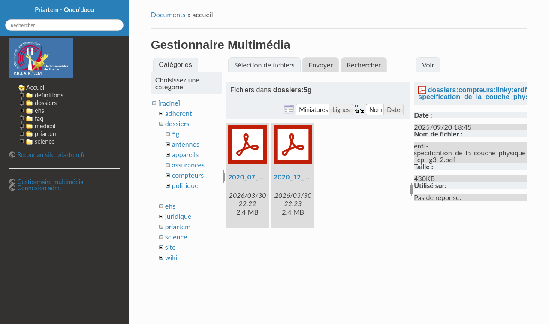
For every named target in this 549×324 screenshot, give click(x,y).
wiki (171, 257)
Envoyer (320, 65)
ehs (170, 206)
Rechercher (363, 65)
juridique (178, 216)
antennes (185, 144)
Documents (168, 14)
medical (45, 126)
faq (39, 118)
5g (176, 134)
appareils (185, 154)
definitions (49, 95)
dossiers (177, 123)
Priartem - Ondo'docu (64, 9)
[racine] (169, 103)
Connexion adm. (39, 187)
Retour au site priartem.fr (51, 154)
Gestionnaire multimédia (50, 181)
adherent (178, 113)
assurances (188, 164)
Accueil (36, 87)
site (170, 247)
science (176, 237)
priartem (178, 226)
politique (185, 185)
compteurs (188, 175)
